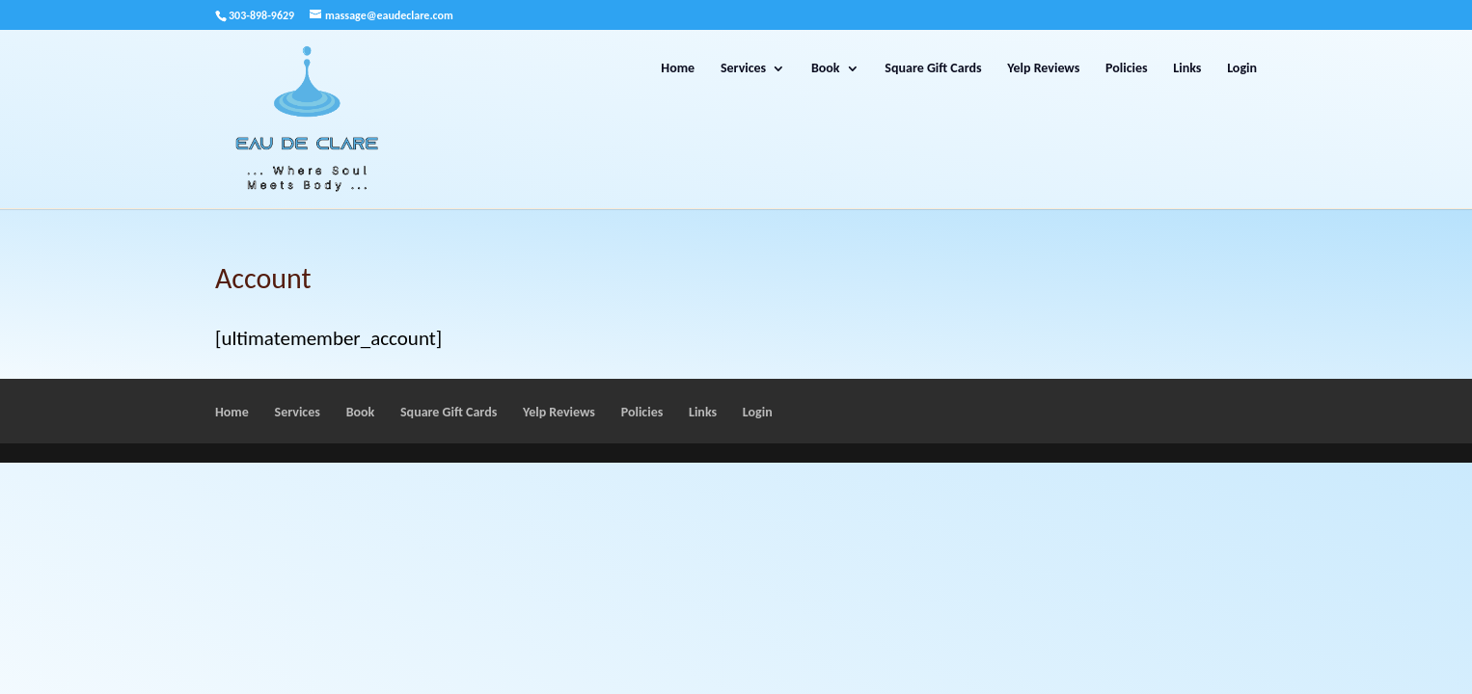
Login (1242, 69)
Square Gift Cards (933, 69)
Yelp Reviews (1043, 69)
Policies (1126, 69)
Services (743, 69)
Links (1187, 69)
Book (825, 69)
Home (678, 69)
